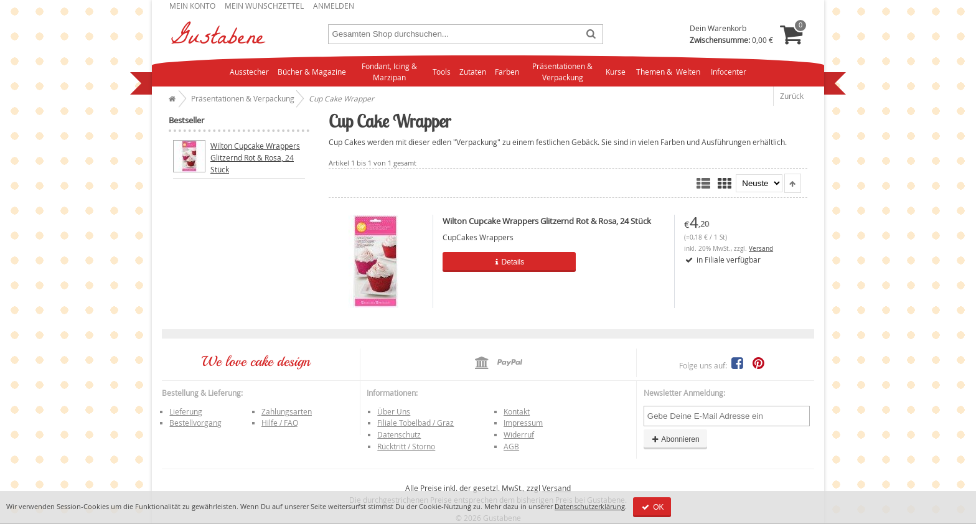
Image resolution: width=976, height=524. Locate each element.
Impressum (523, 423)
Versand (761, 249)
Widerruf (519, 434)
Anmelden (333, 6)
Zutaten (472, 72)
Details (509, 262)
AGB (511, 446)
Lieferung (185, 411)
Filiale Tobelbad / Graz (415, 423)
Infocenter (728, 72)
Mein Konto (192, 6)
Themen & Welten (668, 72)
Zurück (792, 96)
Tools (442, 72)
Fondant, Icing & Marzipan (389, 72)
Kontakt (517, 411)
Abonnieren (675, 439)
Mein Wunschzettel (264, 6)
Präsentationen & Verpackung (562, 72)
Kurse (616, 72)
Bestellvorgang (195, 423)
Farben (507, 72)
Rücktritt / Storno (406, 446)
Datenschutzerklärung (590, 506)
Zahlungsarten (286, 411)
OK (652, 507)
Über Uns (393, 411)
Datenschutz (399, 434)
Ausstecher (249, 72)
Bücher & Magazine (312, 72)
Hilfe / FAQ (279, 423)
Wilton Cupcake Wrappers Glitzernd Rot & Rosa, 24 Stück (547, 221)
